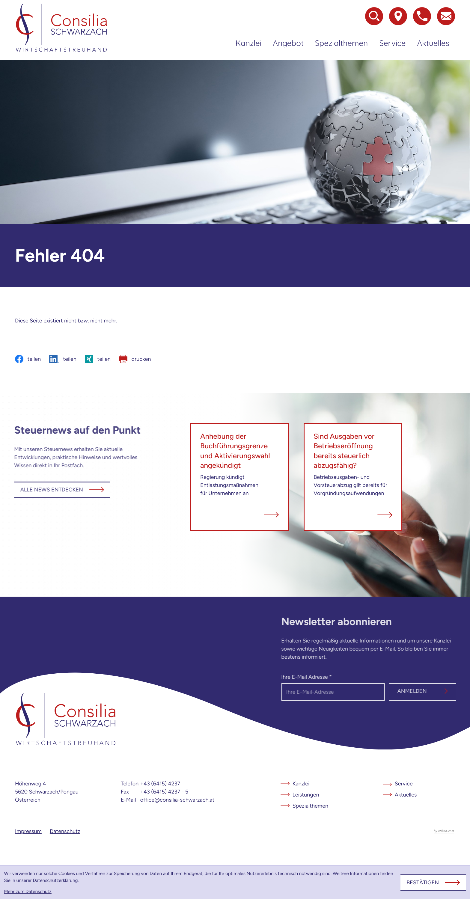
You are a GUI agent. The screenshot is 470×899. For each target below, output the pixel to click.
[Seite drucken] (135, 359)
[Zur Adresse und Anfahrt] (398, 16)
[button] (422, 16)
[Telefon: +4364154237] (160, 784)
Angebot (288, 43)
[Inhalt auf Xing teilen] (98, 359)
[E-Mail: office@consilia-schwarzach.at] (446, 16)
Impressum (28, 831)
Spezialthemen (341, 43)
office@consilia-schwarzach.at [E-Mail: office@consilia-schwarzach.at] (177, 800)
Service (392, 43)
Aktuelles (433, 43)
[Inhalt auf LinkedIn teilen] (62, 359)
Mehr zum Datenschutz (28, 891)
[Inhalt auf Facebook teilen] (28, 359)
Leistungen (306, 794)
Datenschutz (65, 831)
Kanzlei (249, 43)
